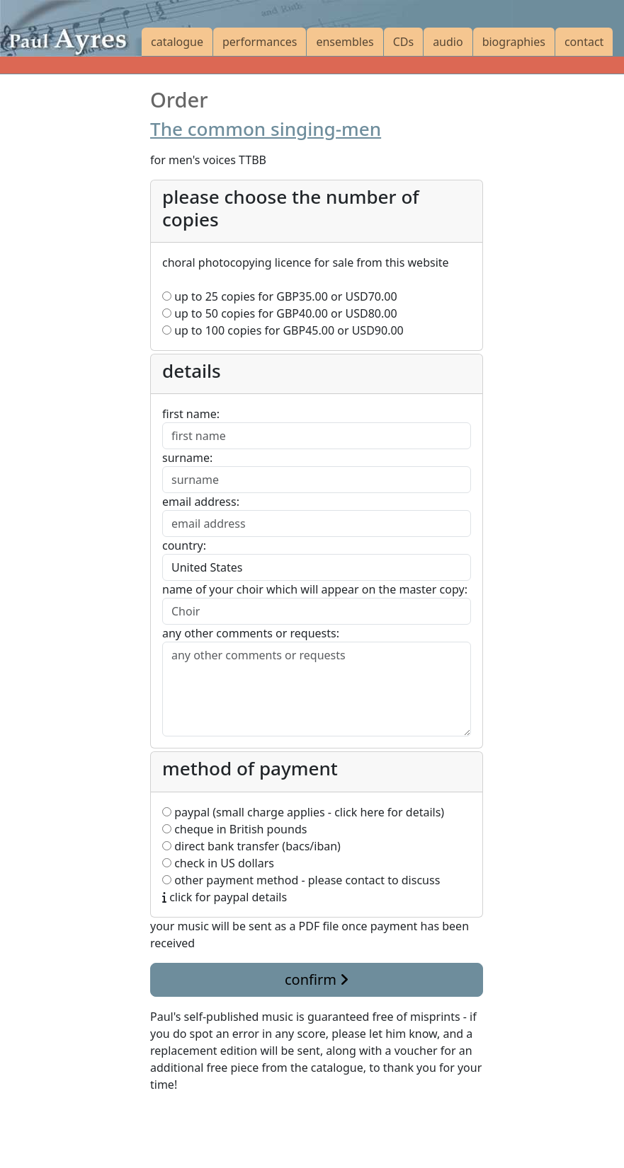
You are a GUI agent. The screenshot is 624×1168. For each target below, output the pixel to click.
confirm (316, 979)
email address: (200, 501)
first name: (191, 414)
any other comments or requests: (250, 633)
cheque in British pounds (234, 829)
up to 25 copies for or (279, 296)
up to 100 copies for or (283, 330)
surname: (187, 458)
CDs (403, 42)
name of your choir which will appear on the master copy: (314, 589)
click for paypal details (224, 897)
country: (184, 545)
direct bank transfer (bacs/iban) (251, 846)
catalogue (177, 42)
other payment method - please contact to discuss (301, 880)
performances (259, 42)
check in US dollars (218, 863)
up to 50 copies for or (279, 313)
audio (448, 42)
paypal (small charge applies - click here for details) (303, 812)
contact (584, 42)
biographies (513, 42)
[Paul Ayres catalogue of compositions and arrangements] (71, 28)
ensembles (344, 42)
